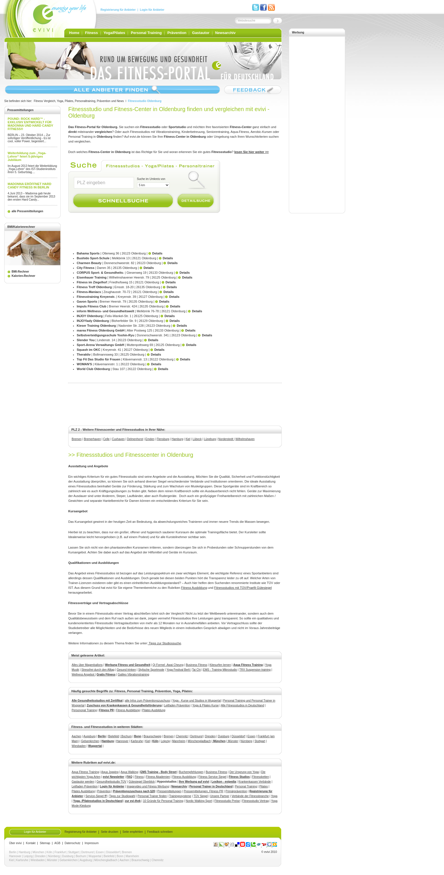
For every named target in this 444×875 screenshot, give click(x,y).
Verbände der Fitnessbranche (250, 796)
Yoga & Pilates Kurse (205, 705)
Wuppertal (95, 745)
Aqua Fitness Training (85, 772)
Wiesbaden (79, 745)
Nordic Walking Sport (198, 800)
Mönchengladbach (199, 741)
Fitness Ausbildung (194, 587)
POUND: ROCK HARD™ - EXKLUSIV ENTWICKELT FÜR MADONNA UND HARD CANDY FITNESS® (30, 124)
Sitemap (45, 843)
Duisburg (223, 736)
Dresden (210, 736)
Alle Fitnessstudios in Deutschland (242, 705)
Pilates (263, 786)
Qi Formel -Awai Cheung (168, 664)
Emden (149, 439)
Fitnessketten (260, 776)
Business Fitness (196, 664)
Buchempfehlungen (191, 772)
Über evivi (15, 843)
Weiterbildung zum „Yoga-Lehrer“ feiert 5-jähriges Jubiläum (27, 156)
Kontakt (30, 843)
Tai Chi (196, 669)
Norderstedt (226, 439)
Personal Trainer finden (152, 796)
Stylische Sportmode (151, 669)
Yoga (274, 796)
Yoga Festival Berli (178, 669)
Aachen (76, 736)
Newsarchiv (225, 33)
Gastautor (200, 33)
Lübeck (197, 439)
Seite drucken (109, 832)
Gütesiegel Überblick (142, 781)
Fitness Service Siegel (212, 776)
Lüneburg (210, 439)
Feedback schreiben (160, 832)
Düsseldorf (238, 736)
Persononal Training (84, 710)
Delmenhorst (135, 439)
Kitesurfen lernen (220, 664)
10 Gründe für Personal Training (163, 800)
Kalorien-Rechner (23, 275)
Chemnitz (182, 736)
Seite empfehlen (133, 832)
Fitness (91, 33)
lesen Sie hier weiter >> (251, 152)
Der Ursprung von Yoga (244, 772)
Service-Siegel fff (96, 796)
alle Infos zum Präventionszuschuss (147, 700)
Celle (106, 439)
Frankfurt (60, 852)
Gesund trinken (126, 669)
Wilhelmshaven (245, 439)
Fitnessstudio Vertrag (255, 800)
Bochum (126, 736)
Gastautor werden (83, 781)
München (38, 852)
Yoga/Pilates (114, 33)
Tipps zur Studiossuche (164, 643)
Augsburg (90, 736)
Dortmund (196, 736)
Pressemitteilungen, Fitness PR (203, 791)
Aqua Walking (129, 772)
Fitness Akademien (158, 776)
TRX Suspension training (255, 669)
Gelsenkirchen (90, 741)
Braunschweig (152, 736)
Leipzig (165, 741)
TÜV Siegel (200, 796)
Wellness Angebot (83, 674)
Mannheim (178, 741)
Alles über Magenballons (87, 664)
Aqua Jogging (109, 772)
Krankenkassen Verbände (254, 781)
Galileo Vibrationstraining (133, 674)
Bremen (77, 439)
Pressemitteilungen (169, 791)
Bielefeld (113, 736)
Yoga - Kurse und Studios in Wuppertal (196, 700)
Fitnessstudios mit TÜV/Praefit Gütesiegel (243, 587)
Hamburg (177, 439)
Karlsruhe (137, 741)
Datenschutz (72, 843)
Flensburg (163, 439)
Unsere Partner (219, 796)
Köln (155, 741)
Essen (251, 736)
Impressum (92, 843)
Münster (232, 741)
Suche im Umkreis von (151, 178)
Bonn (137, 736)
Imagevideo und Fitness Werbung (148, 786)
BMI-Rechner (20, 271)
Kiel (187, 439)
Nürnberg (246, 741)
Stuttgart (260, 741)
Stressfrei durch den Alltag (97, 669)
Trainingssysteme (180, 796)
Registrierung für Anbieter (118, 10)
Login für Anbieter (152, 10)
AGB (57, 843)
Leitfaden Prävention (177, 705)
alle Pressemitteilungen (27, 211)
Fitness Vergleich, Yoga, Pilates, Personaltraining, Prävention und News (79, 101)
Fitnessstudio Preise (227, 800)
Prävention (176, 33)
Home (74, 33)
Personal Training (146, 33)
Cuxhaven (118, 439)
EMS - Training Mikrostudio (220, 669)
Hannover (122, 741)
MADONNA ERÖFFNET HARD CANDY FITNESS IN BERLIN (29, 185)
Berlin (102, 736)
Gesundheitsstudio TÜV (111, 781)
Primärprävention (236, 791)
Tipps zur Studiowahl (122, 796)
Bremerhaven (92, 439)
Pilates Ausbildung (153, 710)
